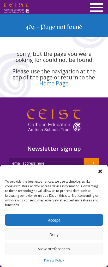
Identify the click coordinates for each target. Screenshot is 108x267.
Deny (54, 234)
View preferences (54, 248)
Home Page (54, 83)
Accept (54, 220)
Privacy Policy (54, 260)
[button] (100, 171)
